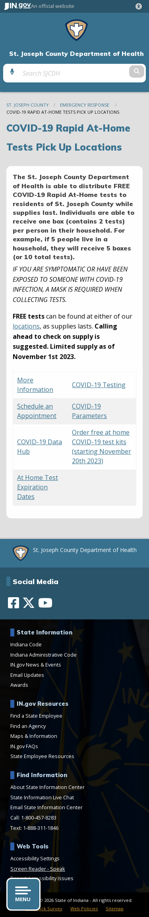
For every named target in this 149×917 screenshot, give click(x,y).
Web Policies (84, 908)
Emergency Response (85, 105)
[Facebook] (13, 602)
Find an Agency (28, 726)
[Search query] (74, 73)
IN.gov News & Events (35, 664)
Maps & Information (33, 736)
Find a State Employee (36, 716)
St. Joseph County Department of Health (76, 53)
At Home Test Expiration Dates (37, 487)
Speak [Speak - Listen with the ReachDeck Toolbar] (57, 868)
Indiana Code (26, 644)
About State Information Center (47, 787)
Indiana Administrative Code (43, 654)
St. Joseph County (27, 105)
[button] (140, 6)
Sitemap (115, 908)
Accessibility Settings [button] (35, 858)
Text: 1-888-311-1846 (34, 828)
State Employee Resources (42, 756)
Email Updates (27, 675)
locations (26, 326)
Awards (19, 685)
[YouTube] (45, 602)
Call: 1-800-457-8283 (33, 817)
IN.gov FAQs (24, 746)
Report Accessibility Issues (42, 878)
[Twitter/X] (28, 602)
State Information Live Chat (42, 797)
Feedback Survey (43, 908)
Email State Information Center (46, 807)
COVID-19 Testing (99, 384)
